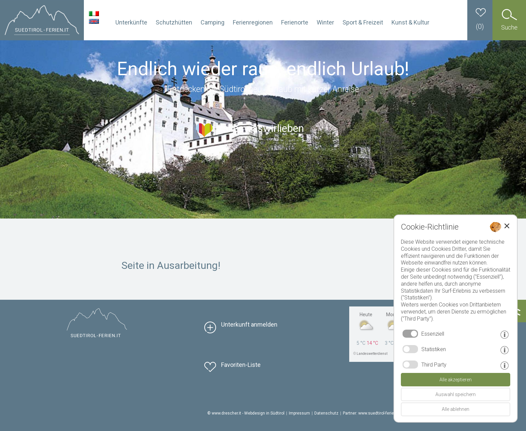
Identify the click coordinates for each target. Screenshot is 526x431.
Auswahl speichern (455, 394)
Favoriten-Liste (241, 364)
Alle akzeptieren (455, 379)
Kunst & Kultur (410, 22)
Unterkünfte (131, 22)
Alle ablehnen (455, 409)
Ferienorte (294, 22)
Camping (212, 22)
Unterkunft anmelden (249, 324)
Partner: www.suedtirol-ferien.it (371, 413)
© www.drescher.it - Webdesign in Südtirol (245, 413)
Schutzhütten (174, 22)
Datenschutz (326, 413)
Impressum (299, 413)
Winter (325, 22)
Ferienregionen (253, 22)
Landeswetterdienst (372, 353)
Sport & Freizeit (363, 22)
